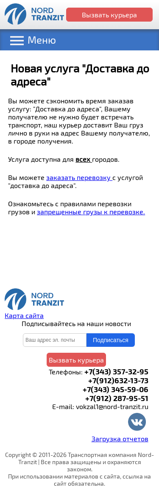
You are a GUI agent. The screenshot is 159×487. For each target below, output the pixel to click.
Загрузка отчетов (120, 438)
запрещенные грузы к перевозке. (91, 212)
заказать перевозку (79, 177)
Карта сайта (24, 315)
